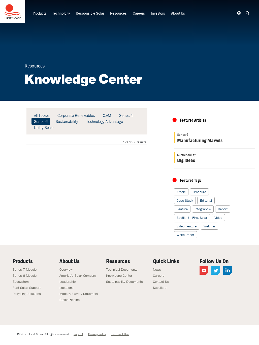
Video (218, 217)
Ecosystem (21, 281)
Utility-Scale (43, 127)
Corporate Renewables (76, 115)
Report (223, 209)
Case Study (185, 200)
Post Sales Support (27, 287)
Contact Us (161, 281)
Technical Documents (122, 269)
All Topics (41, 115)
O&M (107, 115)
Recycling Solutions (27, 293)
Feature (182, 209)
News (157, 269)
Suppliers (160, 287)
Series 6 (41, 121)
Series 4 (126, 115)
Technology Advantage (104, 121)
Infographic (203, 209)
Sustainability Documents (124, 281)
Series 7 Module (25, 269)
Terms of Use (120, 334)
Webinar (209, 226)
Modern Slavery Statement (78, 293)
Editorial (206, 200)
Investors (158, 13)
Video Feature (187, 226)
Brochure (199, 192)
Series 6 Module (25, 275)
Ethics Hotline (69, 299)
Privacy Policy (97, 334)
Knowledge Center (119, 275)
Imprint (78, 334)
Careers (139, 13)
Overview (66, 269)
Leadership (67, 281)
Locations (66, 287)
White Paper (185, 234)
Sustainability (67, 121)
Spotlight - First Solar (192, 217)
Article (181, 192)
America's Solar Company (77, 275)
